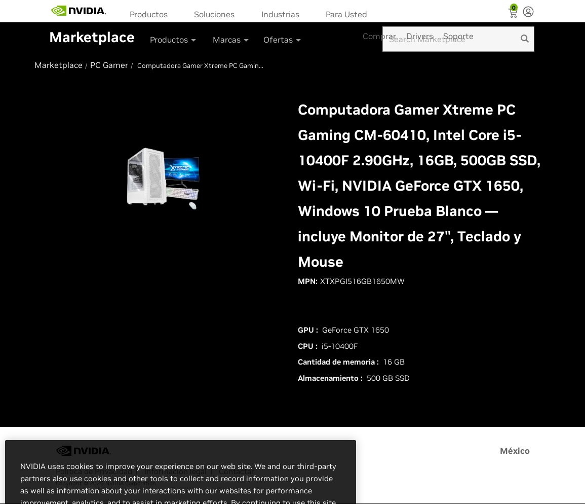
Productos (149, 14)
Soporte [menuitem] (458, 36)
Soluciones (214, 14)
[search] (524, 39)
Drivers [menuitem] (419, 36)
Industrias (280, 14)
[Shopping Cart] (514, 14)
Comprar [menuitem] (379, 36)
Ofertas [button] (282, 39)
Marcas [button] (231, 39)
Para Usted (346, 14)
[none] (528, 13)
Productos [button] (174, 39)
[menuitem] (152, 13)
